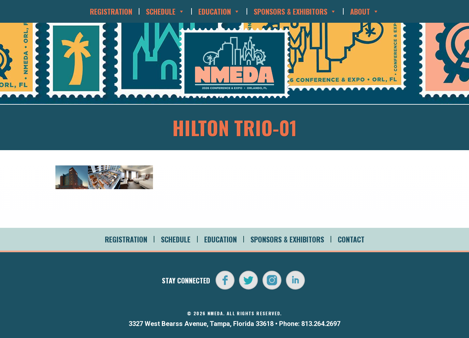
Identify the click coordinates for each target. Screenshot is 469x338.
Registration (111, 11)
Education (219, 11)
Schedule (165, 11)
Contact (351, 239)
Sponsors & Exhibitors (295, 11)
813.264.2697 (320, 324)
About (364, 11)
